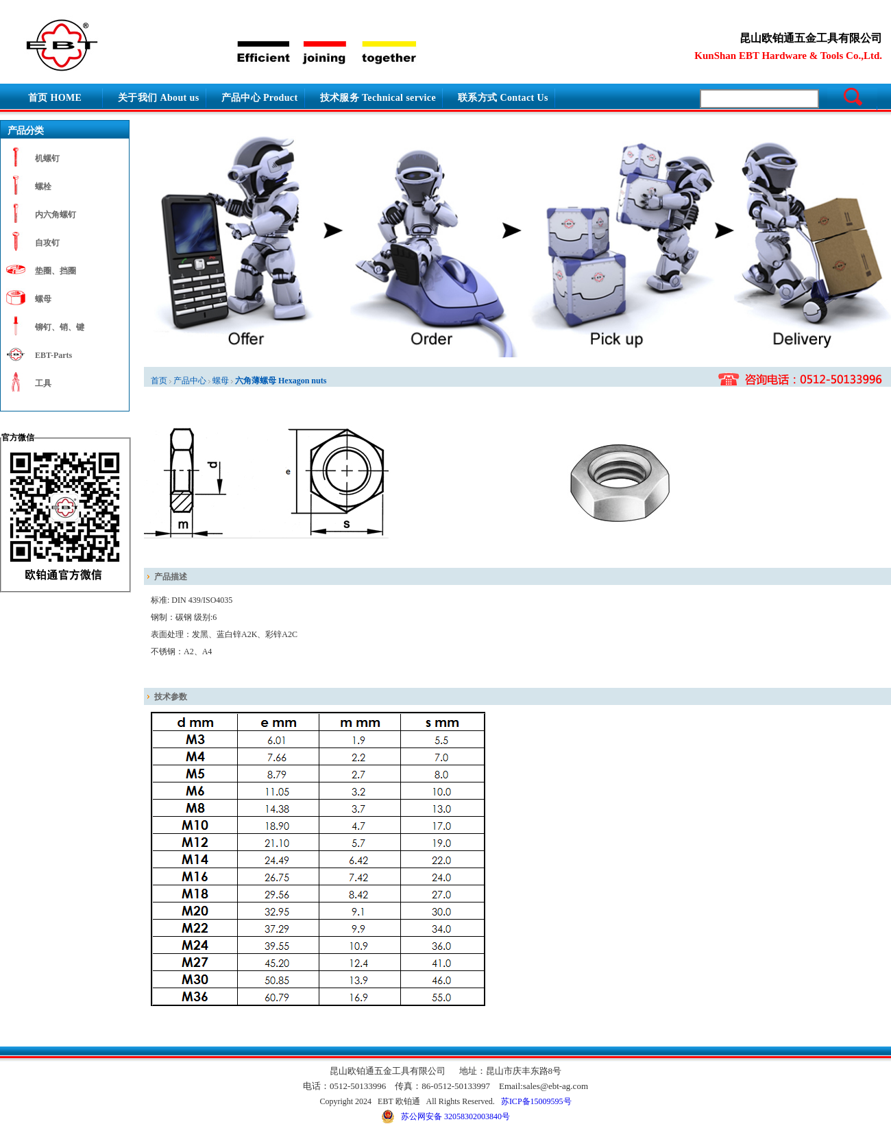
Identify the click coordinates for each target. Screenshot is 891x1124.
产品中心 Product (259, 98)
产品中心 (189, 380)
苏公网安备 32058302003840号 (445, 1116)
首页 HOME (55, 98)
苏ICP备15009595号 (536, 1101)
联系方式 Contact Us (503, 98)
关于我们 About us (158, 98)
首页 (159, 380)
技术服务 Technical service (378, 98)
